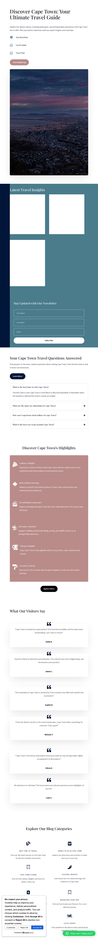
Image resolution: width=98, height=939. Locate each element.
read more (16, 230)
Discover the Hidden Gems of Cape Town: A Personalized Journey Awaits (27, 247)
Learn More (17, 376)
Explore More (49, 589)
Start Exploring (19, 62)
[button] (79, 933)
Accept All (37, 927)
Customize (11, 927)
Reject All (24, 927)
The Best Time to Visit (63, 198)
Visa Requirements (22, 198)
